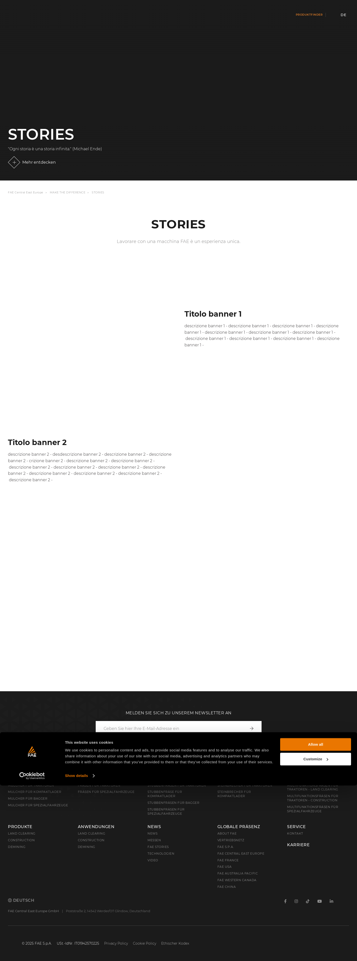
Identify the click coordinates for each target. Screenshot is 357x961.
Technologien (161, 853)
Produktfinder (309, 14)
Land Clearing (91, 833)
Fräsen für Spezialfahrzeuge (106, 792)
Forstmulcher (26, 779)
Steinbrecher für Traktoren (244, 785)
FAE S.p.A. (225, 847)
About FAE (227, 833)
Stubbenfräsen (167, 779)
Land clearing (21, 833)
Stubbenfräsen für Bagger (173, 803)
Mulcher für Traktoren (31, 785)
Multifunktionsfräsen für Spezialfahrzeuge (312, 809)
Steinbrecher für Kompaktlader (234, 794)
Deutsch (21, 900)
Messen (154, 840)
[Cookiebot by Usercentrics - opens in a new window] (32, 951)
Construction (21, 840)
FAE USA (224, 867)
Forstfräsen (94, 779)
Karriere (298, 845)
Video (153, 860)
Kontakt (295, 833)
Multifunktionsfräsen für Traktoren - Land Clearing (312, 787)
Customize (315, 934)
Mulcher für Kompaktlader (34, 792)
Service (296, 827)
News (154, 827)
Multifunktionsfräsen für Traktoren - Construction (312, 798)
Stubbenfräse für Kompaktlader (165, 794)
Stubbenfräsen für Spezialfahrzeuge (166, 811)
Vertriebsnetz (230, 840)
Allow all (315, 920)
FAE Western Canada (237, 880)
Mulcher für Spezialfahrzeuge (38, 805)
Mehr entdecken (39, 162)
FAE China (226, 887)
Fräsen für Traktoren (99, 785)
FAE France (228, 860)
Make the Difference (68, 192)
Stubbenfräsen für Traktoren (177, 785)
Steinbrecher (234, 779)
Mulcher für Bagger (27, 798)
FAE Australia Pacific (237, 873)
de (343, 15)
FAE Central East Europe (25, 192)
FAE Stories (158, 847)
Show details (76, 951)
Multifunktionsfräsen (315, 779)
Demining (16, 847)
